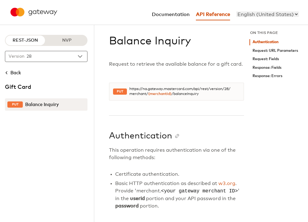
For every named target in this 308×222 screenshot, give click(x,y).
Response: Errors (267, 76)
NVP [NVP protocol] (66, 40)
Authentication (265, 42)
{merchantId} (160, 94)
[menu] (267, 14)
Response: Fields (267, 68)
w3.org (226, 183)
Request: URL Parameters (275, 51)
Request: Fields (266, 59)
